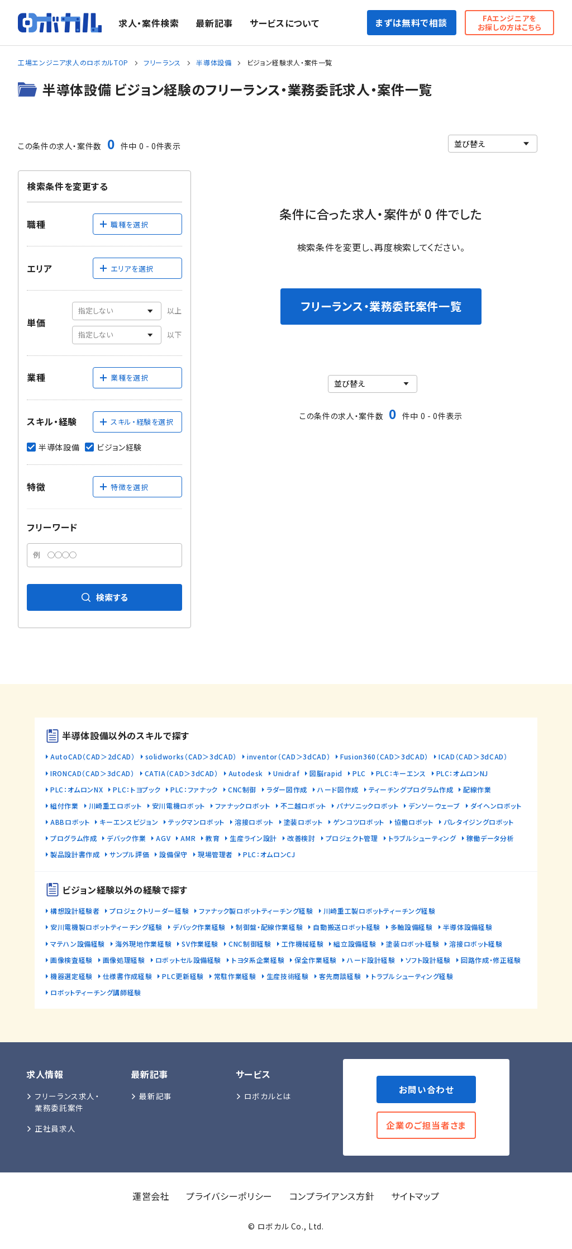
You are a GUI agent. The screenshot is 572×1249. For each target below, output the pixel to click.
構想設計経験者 (74, 910)
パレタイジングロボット (479, 822)
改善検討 (301, 838)
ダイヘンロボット (496, 805)
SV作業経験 (200, 943)
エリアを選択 (126, 268)
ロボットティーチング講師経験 (95, 992)
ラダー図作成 (286, 789)
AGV (163, 838)
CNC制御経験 (249, 943)
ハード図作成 (338, 789)
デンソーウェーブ (434, 805)
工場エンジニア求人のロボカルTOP (73, 62)
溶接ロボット (254, 822)
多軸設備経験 (411, 927)
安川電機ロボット (178, 805)
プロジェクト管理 (352, 838)
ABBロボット (69, 822)
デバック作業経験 (199, 927)
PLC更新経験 (182, 976)
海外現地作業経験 (143, 943)
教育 (213, 838)
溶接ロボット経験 (475, 943)
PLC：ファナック (194, 789)
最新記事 (214, 22)
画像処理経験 (124, 960)
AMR (188, 838)
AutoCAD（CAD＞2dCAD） (92, 756)
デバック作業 (126, 838)
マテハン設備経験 (77, 943)
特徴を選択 (123, 487)
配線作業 (477, 789)
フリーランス (162, 62)
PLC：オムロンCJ (269, 854)
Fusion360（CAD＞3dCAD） (384, 756)
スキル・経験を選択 (136, 421)
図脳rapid (325, 773)
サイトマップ (415, 1196)
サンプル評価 (129, 854)
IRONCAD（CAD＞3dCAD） (92, 773)
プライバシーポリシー (229, 1196)
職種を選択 (123, 224)
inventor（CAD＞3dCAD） (288, 756)
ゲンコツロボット (358, 822)
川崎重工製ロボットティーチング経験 (379, 910)
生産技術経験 (287, 976)
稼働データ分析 (490, 838)
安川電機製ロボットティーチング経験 (106, 927)
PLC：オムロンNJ (462, 773)
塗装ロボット (303, 822)
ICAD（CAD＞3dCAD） (473, 756)
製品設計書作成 (74, 854)
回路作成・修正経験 (491, 960)
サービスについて (284, 22)
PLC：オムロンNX (76, 789)
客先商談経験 (340, 976)
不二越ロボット (303, 805)
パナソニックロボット (367, 805)
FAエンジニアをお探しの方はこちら (510, 22)
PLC (359, 773)
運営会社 (151, 1196)
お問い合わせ (426, 1089)
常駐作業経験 (235, 976)
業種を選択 (123, 377)
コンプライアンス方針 (331, 1196)
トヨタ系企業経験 (257, 960)
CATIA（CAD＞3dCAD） (181, 773)
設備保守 (173, 854)
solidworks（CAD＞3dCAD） (191, 756)
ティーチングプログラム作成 (411, 789)
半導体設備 (213, 62)
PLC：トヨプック (136, 789)
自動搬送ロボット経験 (346, 927)
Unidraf (286, 773)
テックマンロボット (196, 822)
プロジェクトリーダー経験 (149, 910)
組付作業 (64, 805)
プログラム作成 (73, 838)
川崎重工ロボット (115, 805)
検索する (105, 597)
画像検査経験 (71, 960)
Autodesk (245, 773)
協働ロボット (413, 822)
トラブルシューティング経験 (412, 976)
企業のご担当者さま (426, 1125)
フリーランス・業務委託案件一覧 (381, 306)
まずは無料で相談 (411, 22)
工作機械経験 (303, 943)
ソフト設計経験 (428, 960)
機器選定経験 (71, 976)
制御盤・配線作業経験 (269, 927)
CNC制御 (242, 789)
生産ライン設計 (253, 838)
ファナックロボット (242, 805)
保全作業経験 (315, 960)
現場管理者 (215, 854)
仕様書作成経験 (127, 976)
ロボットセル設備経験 (188, 960)
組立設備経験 (354, 943)
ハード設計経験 (371, 960)
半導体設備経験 (467, 927)
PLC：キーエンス (401, 773)
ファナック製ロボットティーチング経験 (256, 910)
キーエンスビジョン (128, 822)
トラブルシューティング (422, 838)
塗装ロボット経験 (412, 943)
